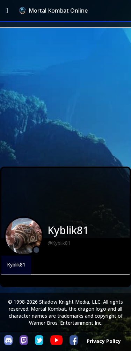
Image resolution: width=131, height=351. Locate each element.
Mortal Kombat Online (53, 10)
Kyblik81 (16, 264)
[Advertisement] (65, 97)
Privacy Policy (104, 341)
